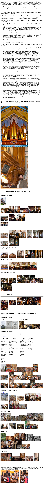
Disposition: (3, 336)
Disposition (3, 392)
